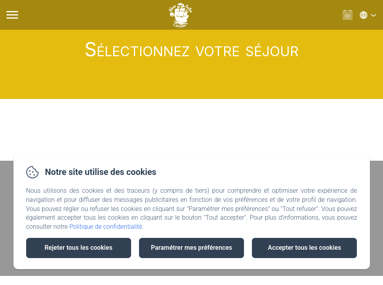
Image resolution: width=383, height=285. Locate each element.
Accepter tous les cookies (304, 247)
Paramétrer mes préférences (191, 247)
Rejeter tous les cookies (78, 247)
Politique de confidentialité (105, 226)
